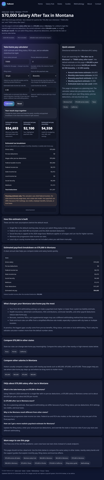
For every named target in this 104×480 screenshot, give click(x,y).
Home (40, 4)
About (89, 4)
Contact (98, 4)
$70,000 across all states (12, 458)
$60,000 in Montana (46, 458)
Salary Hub (50, 4)
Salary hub (5, 12)
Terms (47, 471)
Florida (65, 107)
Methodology (79, 4)
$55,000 (7, 374)
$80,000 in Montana (11, 463)
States (59, 4)
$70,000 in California (56, 463)
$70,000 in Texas (26, 463)
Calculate (9, 104)
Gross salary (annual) (10, 57)
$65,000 (16, 374)
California (74, 107)
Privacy (42, 471)
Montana (18, 12)
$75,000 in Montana (78, 458)
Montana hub (67, 102)
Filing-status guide (71, 463)
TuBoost (8, 4)
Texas (94, 102)
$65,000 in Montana (62, 458)
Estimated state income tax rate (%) (15, 85)
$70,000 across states (82, 102)
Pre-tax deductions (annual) (39, 57)
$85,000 (33, 374)
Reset (19, 104)
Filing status (7, 71)
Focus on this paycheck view (39, 71)
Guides (68, 4)
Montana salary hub (30, 458)
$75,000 (24, 374)
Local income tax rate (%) (38, 85)
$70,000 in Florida (40, 463)
